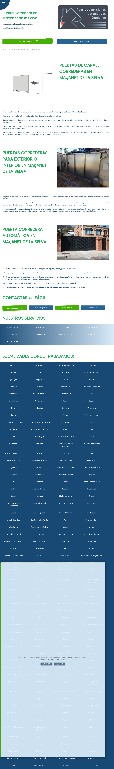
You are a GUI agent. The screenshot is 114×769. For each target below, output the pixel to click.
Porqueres (91, 489)
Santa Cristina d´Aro (91, 482)
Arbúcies (13, 474)
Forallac (13, 548)
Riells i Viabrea (65, 496)
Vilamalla (92, 408)
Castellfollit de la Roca (13, 422)
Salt (13, 436)
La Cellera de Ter (91, 534)
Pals (65, 520)
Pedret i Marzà (39, 394)
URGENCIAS (91, 334)
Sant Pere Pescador (65, 534)
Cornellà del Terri (13, 534)
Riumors (65, 765)
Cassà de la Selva (65, 460)
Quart (13, 513)
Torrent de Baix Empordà (65, 365)
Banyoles (13, 443)
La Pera (65, 372)
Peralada (66, 541)
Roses (91, 436)
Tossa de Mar (39, 474)
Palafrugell (39, 436)
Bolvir (91, 379)
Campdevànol (39, 503)
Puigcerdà (91, 460)
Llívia (39, 555)
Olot (91, 429)
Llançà (65, 482)
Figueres (39, 386)
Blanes (65, 429)
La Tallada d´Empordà (39, 429)
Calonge (65, 453)
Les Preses (39, 548)
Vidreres (39, 467)
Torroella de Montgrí (13, 453)
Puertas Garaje (6, 49)
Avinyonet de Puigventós (91, 555)
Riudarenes (39, 534)
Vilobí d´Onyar (65, 513)
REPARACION (39, 334)
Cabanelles (39, 765)
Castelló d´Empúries (91, 443)
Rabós (65, 401)
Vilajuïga (39, 408)
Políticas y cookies (91, 765)
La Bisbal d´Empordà (13, 460)
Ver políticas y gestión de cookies (53, 659)
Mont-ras (92, 541)
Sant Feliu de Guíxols (65, 436)
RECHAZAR (46, 664)
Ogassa (91, 758)
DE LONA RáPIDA (13, 341)
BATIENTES (39, 327)
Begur (13, 496)
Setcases (13, 394)
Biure (13, 765)
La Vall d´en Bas (13, 520)
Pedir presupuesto (82, 41)
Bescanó (65, 489)
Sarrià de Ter (39, 489)
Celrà (13, 489)
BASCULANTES (13, 327)
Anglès (92, 474)
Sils (13, 482)
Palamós (39, 443)
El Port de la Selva (91, 415)
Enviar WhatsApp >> (27, 41)
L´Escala (91, 453)
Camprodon (91, 520)
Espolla (39, 379)
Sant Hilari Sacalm (65, 474)
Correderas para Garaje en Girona (20, 49)
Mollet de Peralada (91, 386)
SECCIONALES (91, 327)
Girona (13, 365)
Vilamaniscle (65, 394)
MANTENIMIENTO (66, 334)
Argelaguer (13, 379)
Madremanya (13, 758)
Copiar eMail (93, 308)
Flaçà (65, 415)
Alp (65, 548)
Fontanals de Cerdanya (39, 422)
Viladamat (65, 422)
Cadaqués (91, 513)
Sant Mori (39, 365)
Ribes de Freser (39, 541)
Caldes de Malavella (92, 467)
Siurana (13, 372)
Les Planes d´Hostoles (13, 555)
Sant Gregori (91, 503)
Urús (91, 394)
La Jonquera (39, 513)
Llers (13, 408)
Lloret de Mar (65, 386)
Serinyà (65, 408)
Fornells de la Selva (39, 527)
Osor (92, 422)
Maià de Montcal (91, 372)
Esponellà (13, 429)
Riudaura (39, 372)
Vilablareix (13, 527)
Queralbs (92, 365)
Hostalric (39, 496)
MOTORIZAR (13, 334)
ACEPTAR (59, 664)
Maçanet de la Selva (65, 467)
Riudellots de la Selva (13, 541)
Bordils (92, 548)
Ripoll (39, 453)
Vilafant (39, 482)
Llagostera (13, 467)
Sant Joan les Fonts (39, 520)
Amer (91, 527)
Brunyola (13, 386)
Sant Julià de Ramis (65, 503)
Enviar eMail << (67, 308)
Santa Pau (65, 555)
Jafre (65, 379)
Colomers (39, 401)
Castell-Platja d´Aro (39, 460)
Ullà (39, 415)
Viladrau (13, 415)
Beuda (91, 401)
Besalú (65, 527)
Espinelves (13, 401)
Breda (91, 496)
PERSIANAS (65, 327)
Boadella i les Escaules (65, 758)
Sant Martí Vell (39, 758)
